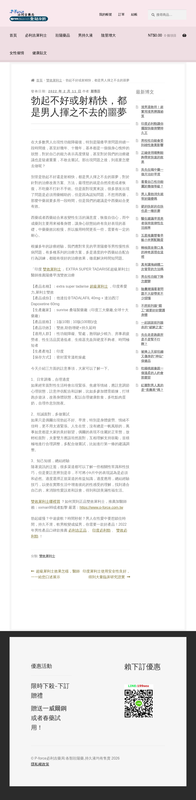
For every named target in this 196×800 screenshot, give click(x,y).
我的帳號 (105, 14)
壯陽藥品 (62, 35)
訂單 (121, 14)
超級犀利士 (99, 286)
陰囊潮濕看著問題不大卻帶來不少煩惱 (152, 293)
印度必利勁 (101, 530)
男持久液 (85, 35)
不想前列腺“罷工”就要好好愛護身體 (153, 310)
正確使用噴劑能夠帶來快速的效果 (152, 157)
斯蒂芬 (95, 91)
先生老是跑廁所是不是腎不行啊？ (152, 339)
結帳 (134, 14)
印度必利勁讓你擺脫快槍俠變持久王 (152, 128)
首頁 (13, 35)
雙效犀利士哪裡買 (45, 501)
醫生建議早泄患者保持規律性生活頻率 (152, 223)
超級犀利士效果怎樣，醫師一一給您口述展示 (55, 574)
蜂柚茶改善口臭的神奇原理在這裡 (152, 252)
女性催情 (17, 53)
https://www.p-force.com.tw (101, 507)
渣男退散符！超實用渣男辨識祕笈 (152, 111)
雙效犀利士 (54, 80)
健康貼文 (39, 53)
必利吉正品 (77, 530)
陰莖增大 (108, 35)
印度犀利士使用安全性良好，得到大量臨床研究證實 (106, 574)
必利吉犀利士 (36, 35)
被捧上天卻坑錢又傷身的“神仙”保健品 (152, 356)
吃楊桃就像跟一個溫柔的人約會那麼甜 (152, 373)
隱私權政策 (40, 764)
